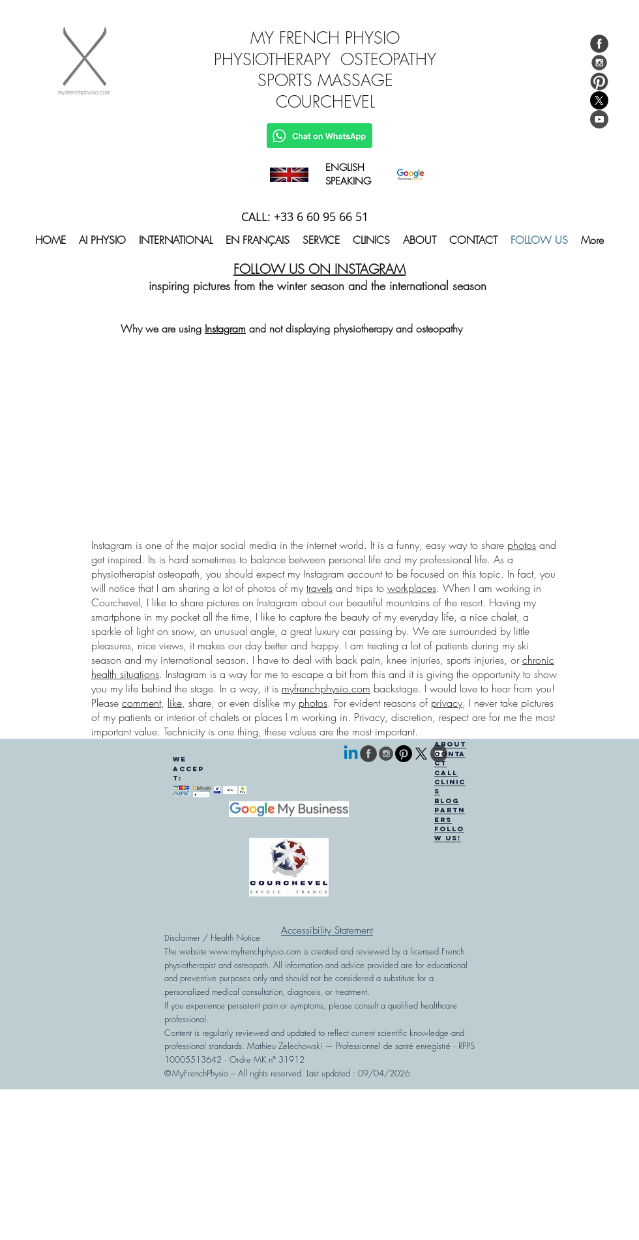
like (175, 703)
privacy (446, 703)
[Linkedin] (350, 753)
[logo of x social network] (599, 100)
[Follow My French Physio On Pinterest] (599, 81)
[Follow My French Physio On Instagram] (599, 62)
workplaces (411, 588)
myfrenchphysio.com (326, 688)
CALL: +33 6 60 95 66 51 (304, 216)
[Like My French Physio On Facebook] (599, 44)
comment (141, 703)
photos (521, 545)
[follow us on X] (421, 753)
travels (319, 588)
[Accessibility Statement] (327, 930)
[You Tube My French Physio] (599, 119)
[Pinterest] (403, 753)
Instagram (225, 328)
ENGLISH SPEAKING (348, 174)
